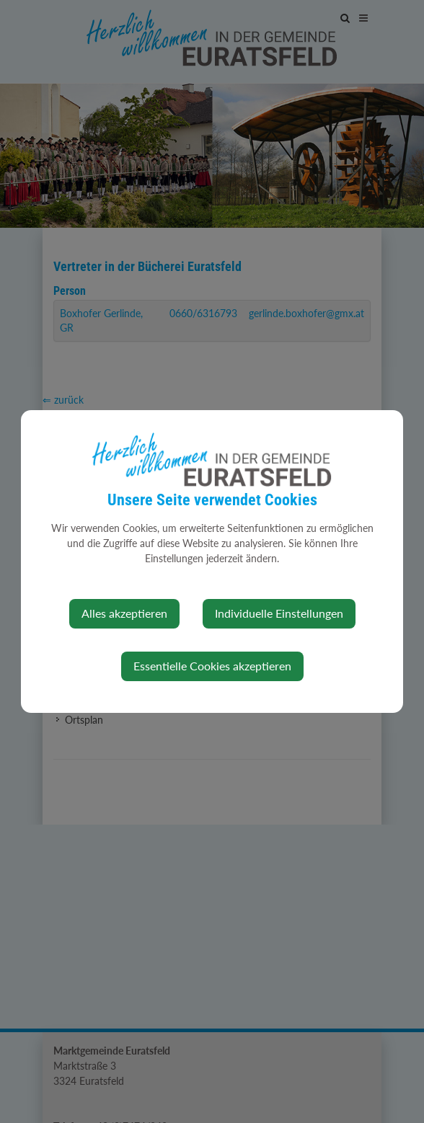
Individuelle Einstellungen (279, 613)
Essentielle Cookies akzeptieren (212, 666)
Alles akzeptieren (124, 613)
